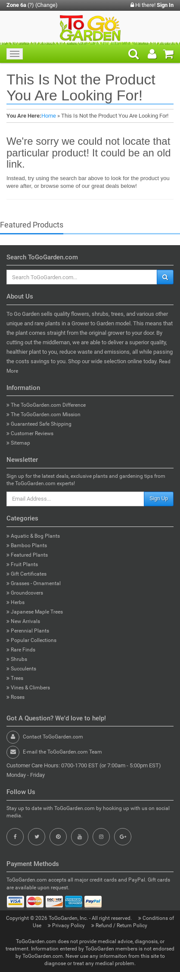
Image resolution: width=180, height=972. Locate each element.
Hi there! (152, 5)
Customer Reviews (29, 433)
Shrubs (16, 659)
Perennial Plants (27, 631)
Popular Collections (31, 640)
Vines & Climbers (28, 688)
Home (48, 115)
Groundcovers (24, 593)
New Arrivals (23, 621)
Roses (15, 697)
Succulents (21, 669)
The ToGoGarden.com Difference (46, 405)
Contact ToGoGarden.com (53, 737)
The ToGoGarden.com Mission (43, 414)
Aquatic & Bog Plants (33, 536)
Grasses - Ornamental (33, 583)
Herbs (15, 602)
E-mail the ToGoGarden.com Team (62, 752)
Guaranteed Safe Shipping (38, 424)
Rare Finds (20, 650)
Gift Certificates (26, 574)
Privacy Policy (67, 925)
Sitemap (18, 443)
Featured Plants (27, 555)
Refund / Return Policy (119, 925)
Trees (14, 678)
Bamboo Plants (26, 545)
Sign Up (158, 498)
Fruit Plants (22, 564)
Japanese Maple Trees (34, 612)
